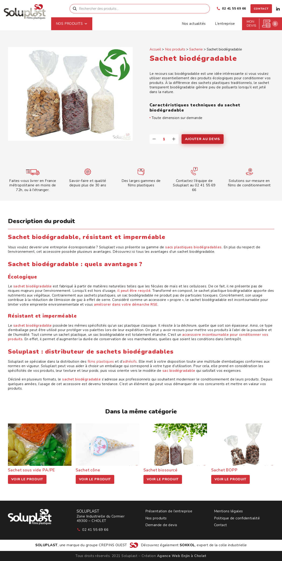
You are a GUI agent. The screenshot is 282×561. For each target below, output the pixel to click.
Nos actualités (194, 23)
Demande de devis (161, 525)
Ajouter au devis (202, 139)
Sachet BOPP (224, 470)
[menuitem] (143, 8)
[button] (143, 9)
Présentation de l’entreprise (169, 511)
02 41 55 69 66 (234, 8)
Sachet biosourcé (160, 470)
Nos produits (90, 23)
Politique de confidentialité (237, 518)
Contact (220, 525)
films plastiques (101, 361)
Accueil (155, 49)
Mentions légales (228, 511)
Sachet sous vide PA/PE (31, 470)
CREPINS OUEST (113, 545)
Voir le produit (27, 479)
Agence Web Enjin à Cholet (182, 556)
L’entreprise (225, 23)
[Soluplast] (34, 13)
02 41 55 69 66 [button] (95, 529)
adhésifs (130, 361)
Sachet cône (88, 470)
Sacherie (196, 49)
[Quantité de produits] (164, 139)
